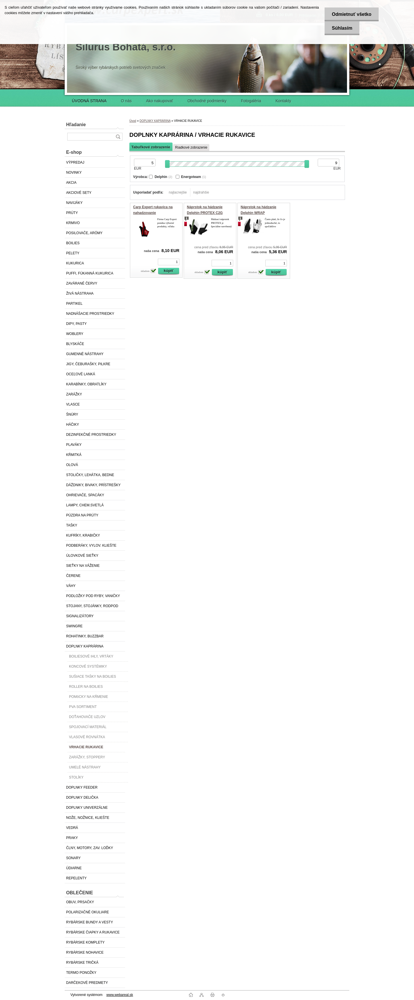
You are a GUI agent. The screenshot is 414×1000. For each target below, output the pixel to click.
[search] (118, 136)
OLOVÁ (72, 465)
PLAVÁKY (74, 445)
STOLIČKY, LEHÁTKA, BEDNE (90, 475)
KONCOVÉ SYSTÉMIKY (88, 666)
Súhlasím (342, 28)
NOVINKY (74, 173)
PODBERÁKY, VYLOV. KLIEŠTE (91, 545)
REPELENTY (76, 878)
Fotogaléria (251, 101)
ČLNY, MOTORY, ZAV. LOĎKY (89, 848)
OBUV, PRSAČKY (80, 902)
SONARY (73, 858)
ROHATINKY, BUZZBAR (84, 636)
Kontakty (283, 101)
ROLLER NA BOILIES (86, 687)
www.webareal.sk (119, 995)
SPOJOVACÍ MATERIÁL (87, 727)
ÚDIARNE (74, 868)
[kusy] (168, 262)
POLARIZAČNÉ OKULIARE (87, 912)
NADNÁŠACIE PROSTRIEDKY (90, 314)
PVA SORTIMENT (83, 707)
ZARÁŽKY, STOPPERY (87, 757)
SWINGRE (74, 626)
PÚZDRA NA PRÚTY (82, 515)
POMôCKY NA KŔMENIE (88, 697)
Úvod (132, 120)
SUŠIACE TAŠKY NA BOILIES (92, 677)
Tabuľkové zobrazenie (150, 147)
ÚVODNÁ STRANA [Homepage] (89, 101)
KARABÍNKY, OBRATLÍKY (86, 384)
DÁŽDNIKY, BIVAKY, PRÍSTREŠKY (93, 485)
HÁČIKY (72, 425)
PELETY (72, 253)
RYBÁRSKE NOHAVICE (84, 952)
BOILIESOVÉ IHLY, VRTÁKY (91, 656)
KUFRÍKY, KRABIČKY (83, 535)
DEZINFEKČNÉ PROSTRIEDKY (91, 435)
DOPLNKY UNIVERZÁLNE (87, 808)
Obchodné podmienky (207, 101)
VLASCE (73, 404)
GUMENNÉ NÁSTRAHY (84, 354)
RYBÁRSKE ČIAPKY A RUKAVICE (93, 932)
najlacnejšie (178, 192)
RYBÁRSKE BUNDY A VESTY (89, 922)
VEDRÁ (72, 828)
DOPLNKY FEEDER (81, 787)
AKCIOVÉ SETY (78, 193)
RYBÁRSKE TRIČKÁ (82, 963)
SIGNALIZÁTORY (80, 616)
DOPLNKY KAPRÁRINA (84, 646)
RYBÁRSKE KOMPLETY (85, 942)
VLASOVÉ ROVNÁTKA (87, 737)
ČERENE (73, 576)
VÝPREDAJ (75, 162)
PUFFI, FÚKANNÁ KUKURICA (89, 273)
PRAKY (72, 838)
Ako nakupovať (159, 101)
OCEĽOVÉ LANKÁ (80, 374)
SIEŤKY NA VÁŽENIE (82, 566)
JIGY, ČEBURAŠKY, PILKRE (88, 364)
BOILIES (73, 243)
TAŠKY (71, 525)
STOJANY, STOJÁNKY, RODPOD (92, 606)
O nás (126, 101)
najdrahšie (201, 192)
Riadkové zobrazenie (191, 147)
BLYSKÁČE (75, 344)
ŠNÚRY (72, 414)
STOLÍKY (76, 777)
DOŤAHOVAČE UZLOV (87, 717)
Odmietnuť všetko (351, 14)
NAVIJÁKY (74, 203)
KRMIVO (73, 223)
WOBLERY (74, 334)
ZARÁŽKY (74, 394)
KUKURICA (75, 263)
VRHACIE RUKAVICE (86, 747)
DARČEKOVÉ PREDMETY (87, 983)
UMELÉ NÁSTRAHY (85, 767)
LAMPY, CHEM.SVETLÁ (85, 505)
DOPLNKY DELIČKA (82, 798)
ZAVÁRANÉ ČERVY (81, 283)
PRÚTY (72, 213)
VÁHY (71, 586)
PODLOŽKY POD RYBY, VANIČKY (93, 596)
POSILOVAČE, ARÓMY (84, 233)
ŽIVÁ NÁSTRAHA (79, 293)
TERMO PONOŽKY (81, 973)
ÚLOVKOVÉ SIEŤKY (82, 556)
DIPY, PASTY (76, 324)
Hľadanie (76, 124)
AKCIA (71, 183)
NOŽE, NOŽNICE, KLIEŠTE (87, 818)
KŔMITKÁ (73, 455)
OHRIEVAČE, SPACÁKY (85, 495)
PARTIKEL (74, 304)
